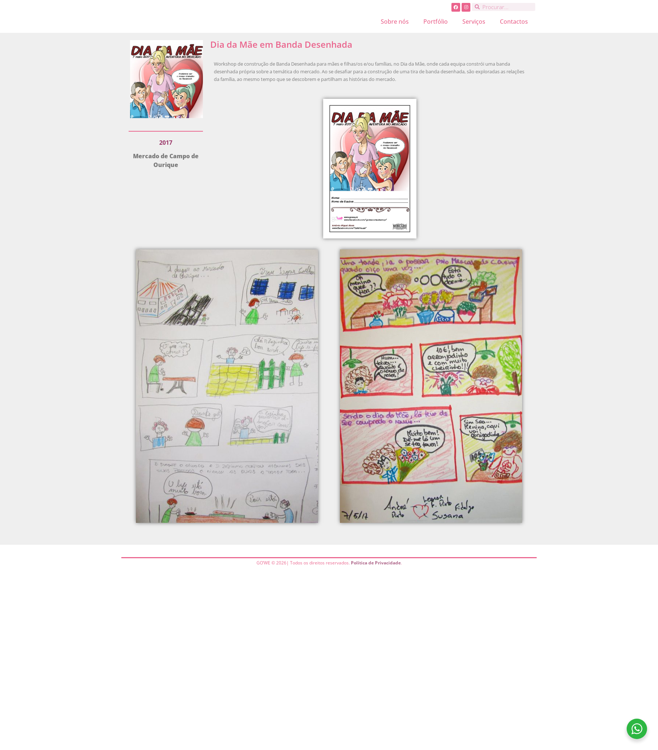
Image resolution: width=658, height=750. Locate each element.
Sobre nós (395, 22)
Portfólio (435, 22)
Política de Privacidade (376, 563)
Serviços (473, 22)
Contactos (514, 22)
